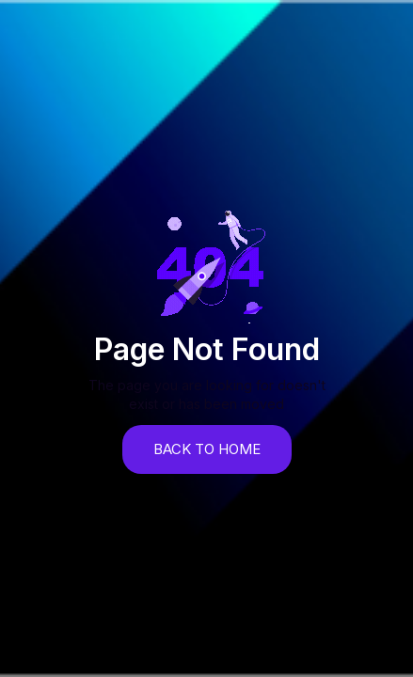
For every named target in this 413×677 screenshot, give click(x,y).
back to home (207, 449)
